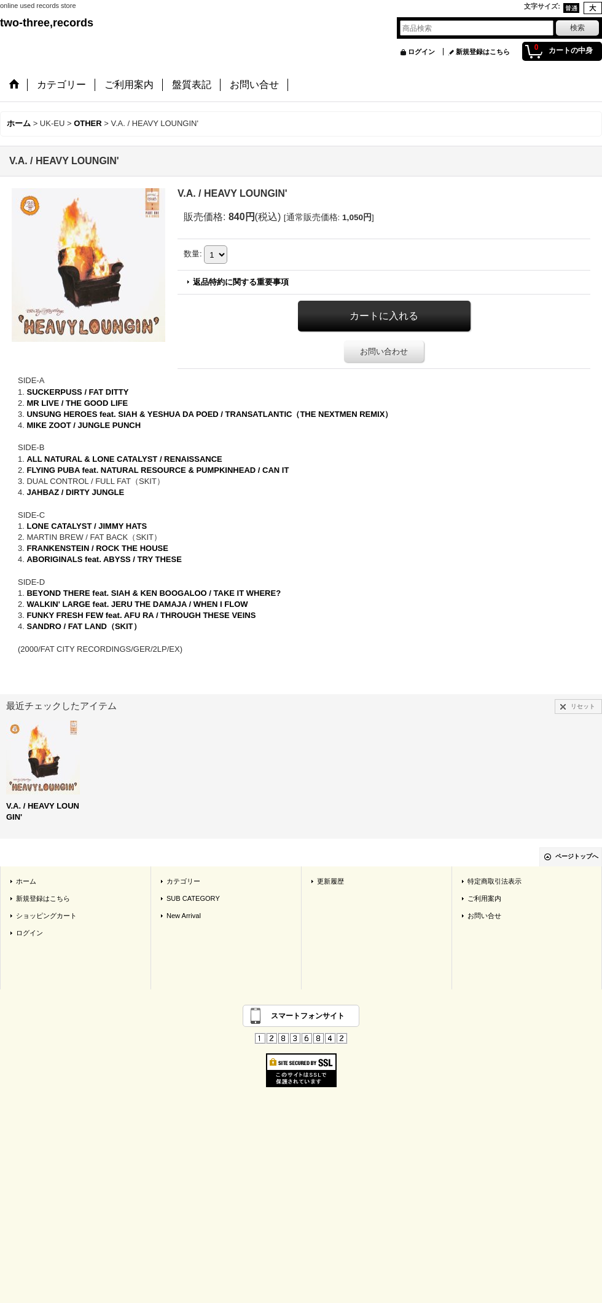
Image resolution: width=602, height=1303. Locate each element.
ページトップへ (576, 856)
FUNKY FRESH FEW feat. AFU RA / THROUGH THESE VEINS (141, 615)
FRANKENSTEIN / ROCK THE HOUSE (97, 548)
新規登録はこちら (483, 51)
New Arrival (183, 915)
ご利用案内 (484, 898)
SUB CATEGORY (193, 898)
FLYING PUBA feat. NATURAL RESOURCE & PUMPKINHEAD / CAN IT (157, 470)
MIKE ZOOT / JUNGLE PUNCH (83, 425)
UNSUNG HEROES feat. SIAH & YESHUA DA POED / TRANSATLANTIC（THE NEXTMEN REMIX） (209, 414)
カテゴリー (183, 881)
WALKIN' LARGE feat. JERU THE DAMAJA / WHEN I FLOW (137, 604)
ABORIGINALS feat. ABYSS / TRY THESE (103, 559)
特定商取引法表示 (494, 881)
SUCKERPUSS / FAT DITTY (77, 392)
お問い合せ (484, 915)
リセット (583, 706)
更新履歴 (330, 881)
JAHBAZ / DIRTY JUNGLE (75, 492)
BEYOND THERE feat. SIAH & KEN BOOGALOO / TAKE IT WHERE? (153, 593)
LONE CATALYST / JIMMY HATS (86, 526)
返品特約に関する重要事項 (241, 282)
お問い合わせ (384, 351)
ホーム (26, 881)
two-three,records (46, 23)
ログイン (421, 51)
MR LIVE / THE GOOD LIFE (77, 403)
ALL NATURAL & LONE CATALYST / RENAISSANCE (124, 459)
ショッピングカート (46, 915)
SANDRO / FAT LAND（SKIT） (83, 626)
